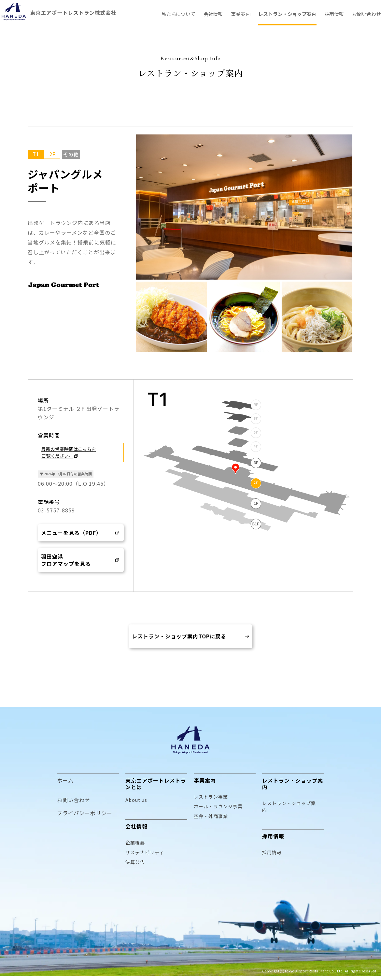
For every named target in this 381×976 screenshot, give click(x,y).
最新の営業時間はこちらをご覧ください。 (68, 452)
